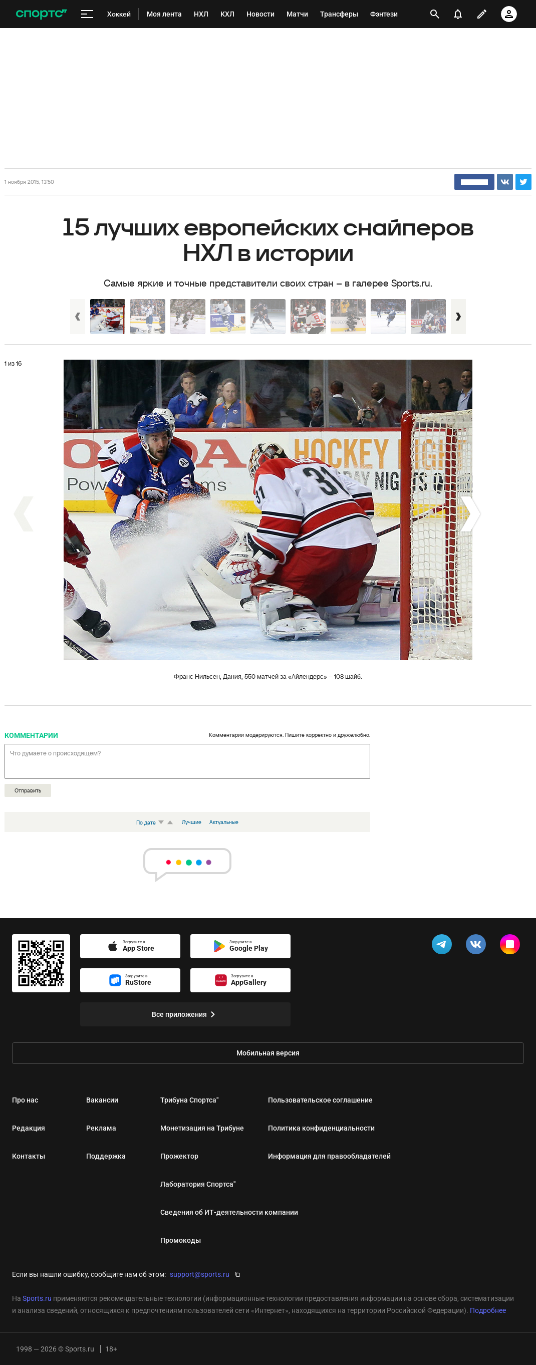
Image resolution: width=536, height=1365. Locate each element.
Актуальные (223, 822)
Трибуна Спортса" (189, 1100)
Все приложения (185, 1014)
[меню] (87, 14)
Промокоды (180, 1240)
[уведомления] (458, 14)
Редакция (28, 1128)
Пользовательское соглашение (320, 1100)
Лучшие (191, 822)
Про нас (25, 1100)
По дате (151, 822)
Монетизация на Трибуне (202, 1128)
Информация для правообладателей (329, 1156)
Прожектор (179, 1156)
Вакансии (102, 1100)
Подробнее (488, 1310)
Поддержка (106, 1156)
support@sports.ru (199, 1274)
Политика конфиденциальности (321, 1128)
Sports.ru (37, 1298)
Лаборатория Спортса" (197, 1184)
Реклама (101, 1128)
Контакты (28, 1156)
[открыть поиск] (435, 14)
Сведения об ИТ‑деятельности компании (229, 1212)
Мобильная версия (268, 1053)
